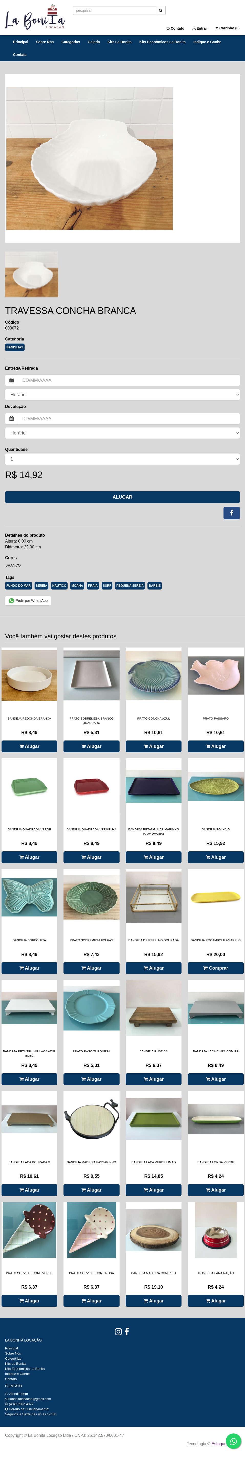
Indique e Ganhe (207, 42)
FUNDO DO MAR (18, 585)
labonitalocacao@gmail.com (30, 1399)
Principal (20, 42)
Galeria (94, 42)
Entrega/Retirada (21, 368)
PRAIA (93, 585)
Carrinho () (227, 28)
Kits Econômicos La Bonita (162, 42)
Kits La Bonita (120, 42)
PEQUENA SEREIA (130, 585)
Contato (175, 28)
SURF (107, 585)
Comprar (215, 968)
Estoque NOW (224, 1444)
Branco (13, 565)
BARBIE (155, 585)
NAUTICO (59, 585)
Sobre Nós (45, 42)
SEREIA (41, 585)
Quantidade (16, 449)
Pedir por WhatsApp (28, 601)
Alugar (122, 497)
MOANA (77, 585)
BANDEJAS (14, 347)
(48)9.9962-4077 (21, 1404)
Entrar (200, 28)
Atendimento (16, 1394)
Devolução (15, 406)
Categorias (70, 42)
